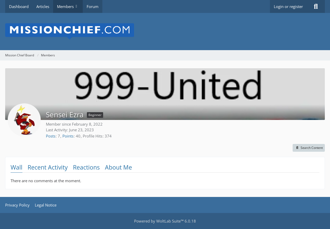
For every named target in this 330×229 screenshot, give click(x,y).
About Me (118, 167)
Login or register (288, 6)
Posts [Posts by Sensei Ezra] (50, 136)
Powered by (165, 221)
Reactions (86, 167)
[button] (309, 148)
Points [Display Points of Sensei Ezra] (67, 136)
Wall (16, 167)
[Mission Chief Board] (165, 31)
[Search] (316, 6)
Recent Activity (48, 167)
